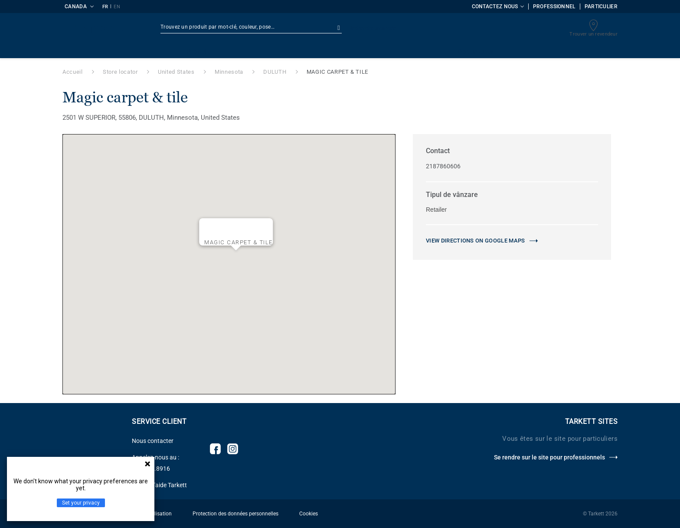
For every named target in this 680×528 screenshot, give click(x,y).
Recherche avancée (372, 28)
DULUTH (274, 72)
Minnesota (229, 72)
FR (105, 7)
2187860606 (443, 166)
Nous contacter (152, 440)
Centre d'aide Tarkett (159, 485)
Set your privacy (81, 503)
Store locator (120, 72)
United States (176, 72)
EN (117, 7)
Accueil (72, 72)
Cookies (308, 514)
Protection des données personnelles (235, 514)
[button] (236, 257)
